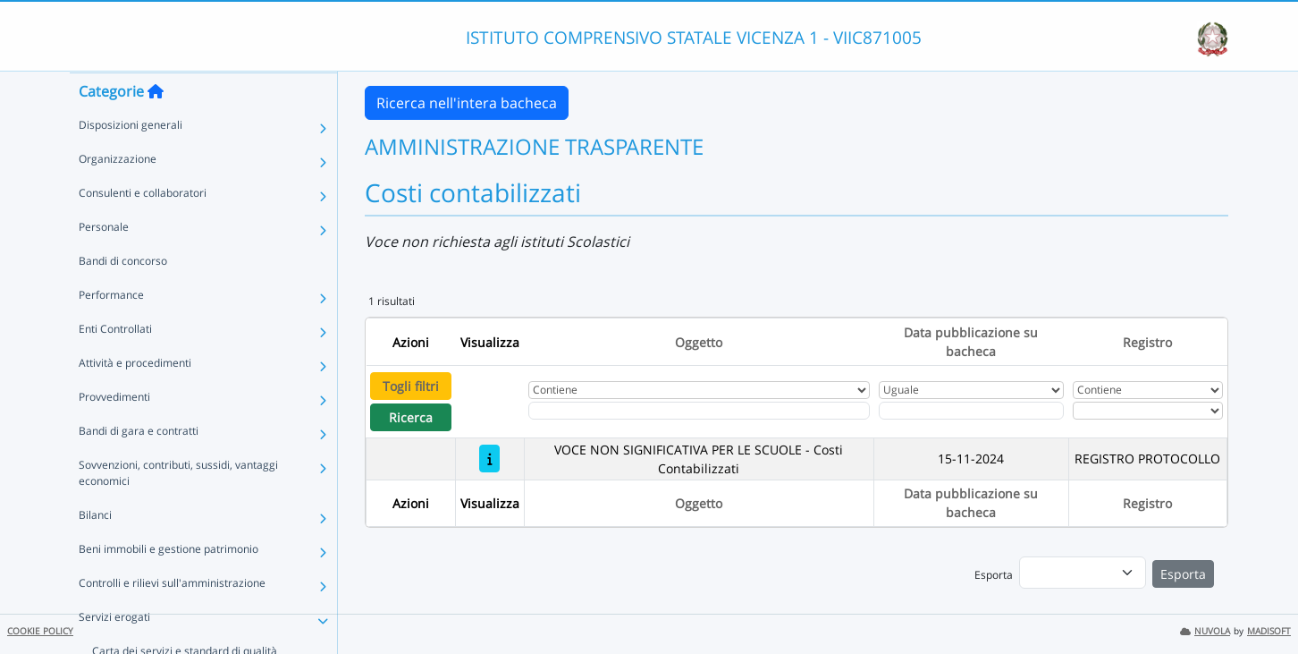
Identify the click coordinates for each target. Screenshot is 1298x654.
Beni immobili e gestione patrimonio (168, 583)
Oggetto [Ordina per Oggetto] (698, 342)
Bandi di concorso (123, 295)
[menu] (1082, 572)
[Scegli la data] (972, 411)
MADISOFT (1269, 631)
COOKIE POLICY (40, 631)
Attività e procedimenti (135, 397)
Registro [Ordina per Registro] (1147, 342)
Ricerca (411, 417)
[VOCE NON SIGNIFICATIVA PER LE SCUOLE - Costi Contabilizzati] (489, 458)
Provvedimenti (114, 431)
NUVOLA (1205, 631)
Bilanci (95, 549)
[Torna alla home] (156, 126)
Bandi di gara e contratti (138, 465)
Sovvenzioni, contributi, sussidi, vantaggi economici (178, 507)
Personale (104, 261)
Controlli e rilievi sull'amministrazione (172, 617)
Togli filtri (411, 386)
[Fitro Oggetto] (699, 411)
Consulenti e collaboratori (142, 227)
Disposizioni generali (130, 159)
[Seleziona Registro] (1148, 411)
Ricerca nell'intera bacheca (466, 103)
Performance (111, 329)
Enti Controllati (115, 363)
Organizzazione (117, 193)
